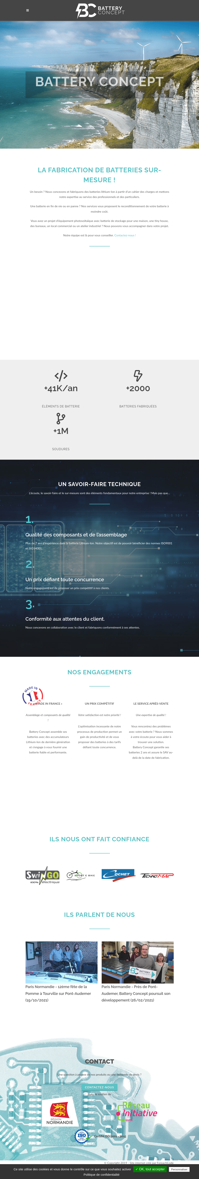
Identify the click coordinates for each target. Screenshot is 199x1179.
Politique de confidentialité (101, 1174)
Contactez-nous (99, 1087)
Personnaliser (179, 1169)
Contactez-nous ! (125, 235)
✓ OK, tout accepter (150, 1169)
